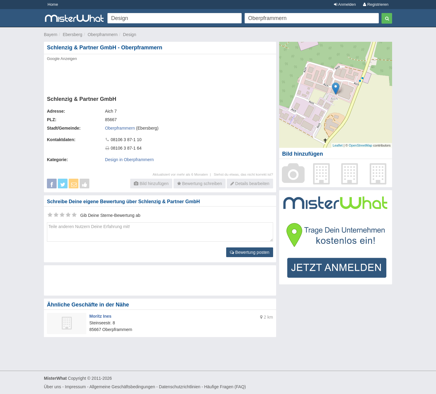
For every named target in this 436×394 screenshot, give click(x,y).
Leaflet (338, 145)
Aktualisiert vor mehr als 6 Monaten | (183, 174)
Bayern (50, 34)
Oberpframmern (103, 34)
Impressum (75, 386)
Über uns (52, 386)
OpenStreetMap (360, 145)
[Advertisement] (159, 76)
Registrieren (375, 4)
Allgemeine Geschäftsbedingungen (122, 386)
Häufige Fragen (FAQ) (225, 386)
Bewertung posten (249, 252)
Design (129, 34)
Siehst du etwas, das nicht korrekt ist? (243, 174)
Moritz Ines (100, 316)
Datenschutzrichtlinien (179, 386)
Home (53, 4)
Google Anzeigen (62, 58)
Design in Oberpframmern (129, 159)
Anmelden (345, 4)
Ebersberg (72, 34)
